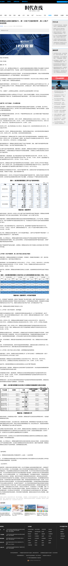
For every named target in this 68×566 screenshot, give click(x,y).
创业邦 (36, 542)
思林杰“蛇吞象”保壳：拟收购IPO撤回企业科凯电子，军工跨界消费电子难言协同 (60, 33)
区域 (10, 15)
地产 (33, 15)
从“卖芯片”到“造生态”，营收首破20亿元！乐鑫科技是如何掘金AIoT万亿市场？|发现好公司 (60, 26)
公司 (24, 15)
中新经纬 (29, 536)
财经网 (43, 531)
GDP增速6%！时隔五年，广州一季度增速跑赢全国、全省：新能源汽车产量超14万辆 (60, 62)
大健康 (61, 15)
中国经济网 (44, 529)
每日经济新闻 (37, 529)
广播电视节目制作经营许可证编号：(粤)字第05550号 (29, 552)
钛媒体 (50, 540)
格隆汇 (43, 540)
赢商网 (50, 542)
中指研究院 (30, 545)
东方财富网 (37, 538)
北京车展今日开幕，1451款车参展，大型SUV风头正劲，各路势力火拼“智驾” (60, 55)
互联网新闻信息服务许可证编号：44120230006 (48, 552)
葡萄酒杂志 (25, 1)
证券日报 (50, 529)
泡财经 (43, 542)
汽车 (45, 15)
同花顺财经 (44, 538)
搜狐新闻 (43, 533)
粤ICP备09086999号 (14, 552)
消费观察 (56, 15)
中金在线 (50, 538)
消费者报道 (16, 1)
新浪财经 (50, 531)
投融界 (43, 545)
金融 (19, 15)
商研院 (49, 15)
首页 (1, 15)
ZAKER (29, 540)
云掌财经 (29, 542)
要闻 (6, 15)
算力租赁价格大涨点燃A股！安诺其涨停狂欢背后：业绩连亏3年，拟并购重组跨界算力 (60, 65)
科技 (28, 15)
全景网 (36, 540)
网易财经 (36, 533)
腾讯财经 (29, 533)
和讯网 (50, 536)
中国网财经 (51, 533)
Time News (38, 15)
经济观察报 (30, 531)
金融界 (43, 536)
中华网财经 (37, 536)
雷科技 (36, 545)
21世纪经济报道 (31, 529)
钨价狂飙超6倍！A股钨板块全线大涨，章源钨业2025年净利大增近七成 (60, 72)
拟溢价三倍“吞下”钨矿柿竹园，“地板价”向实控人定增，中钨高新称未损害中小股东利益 (60, 30)
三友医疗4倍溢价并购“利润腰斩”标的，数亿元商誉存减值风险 (60, 40)
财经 (14, 15)
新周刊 (9, 1)
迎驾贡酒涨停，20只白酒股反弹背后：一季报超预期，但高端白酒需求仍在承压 (60, 58)
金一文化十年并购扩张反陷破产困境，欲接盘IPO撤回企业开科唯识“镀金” (60, 37)
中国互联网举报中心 (20, 555)
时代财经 (2, 1)
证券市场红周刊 (37, 531)
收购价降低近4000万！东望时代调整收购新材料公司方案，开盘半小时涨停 (60, 69)
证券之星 (29, 538)
